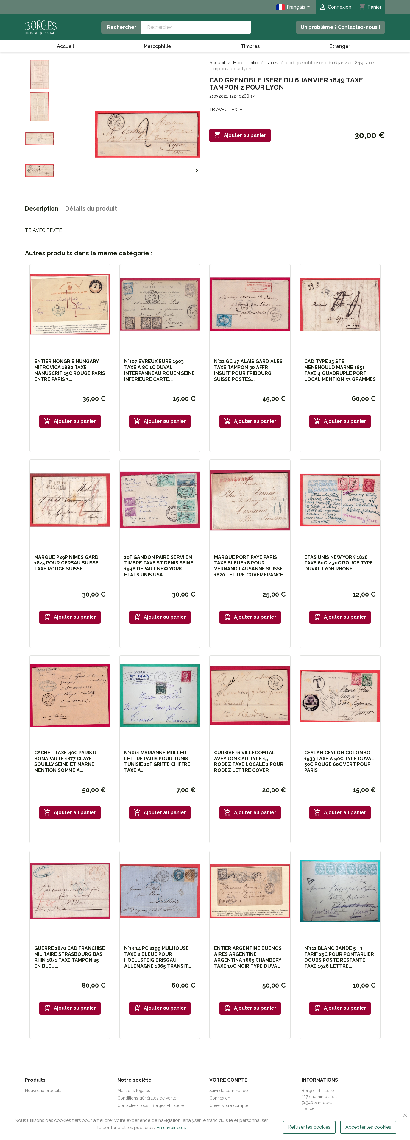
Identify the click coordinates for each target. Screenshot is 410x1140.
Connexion (219, 1098)
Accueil (65, 46)
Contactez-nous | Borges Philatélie (150, 1105)
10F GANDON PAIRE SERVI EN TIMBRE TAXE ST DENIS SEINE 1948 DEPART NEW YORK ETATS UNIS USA (158, 566)
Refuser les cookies (309, 1127)
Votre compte (228, 1080)
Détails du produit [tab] (91, 208)
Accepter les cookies (368, 1127)
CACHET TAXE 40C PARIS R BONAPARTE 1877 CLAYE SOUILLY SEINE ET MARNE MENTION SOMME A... (65, 761)
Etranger (339, 46)
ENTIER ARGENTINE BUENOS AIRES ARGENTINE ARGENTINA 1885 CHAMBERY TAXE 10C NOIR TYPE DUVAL (248, 957)
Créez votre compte (228, 1105)
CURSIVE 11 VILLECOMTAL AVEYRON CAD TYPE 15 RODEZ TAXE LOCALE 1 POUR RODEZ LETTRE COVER (248, 761)
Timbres (250, 46)
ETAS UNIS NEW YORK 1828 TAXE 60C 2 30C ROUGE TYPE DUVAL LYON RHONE (338, 563)
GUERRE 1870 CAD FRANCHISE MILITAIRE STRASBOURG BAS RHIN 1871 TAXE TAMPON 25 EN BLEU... (69, 957)
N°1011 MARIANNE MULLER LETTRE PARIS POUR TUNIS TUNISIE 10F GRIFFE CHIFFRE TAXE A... (157, 761)
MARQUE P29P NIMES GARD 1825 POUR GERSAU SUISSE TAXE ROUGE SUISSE (66, 563)
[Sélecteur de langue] (294, 7)
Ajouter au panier (240, 135)
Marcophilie (157, 46)
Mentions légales (133, 1090)
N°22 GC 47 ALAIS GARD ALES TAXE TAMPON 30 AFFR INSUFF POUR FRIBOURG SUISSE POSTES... (248, 370)
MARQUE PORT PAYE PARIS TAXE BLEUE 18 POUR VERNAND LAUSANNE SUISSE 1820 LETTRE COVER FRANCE (248, 566)
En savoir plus (171, 1127)
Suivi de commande (228, 1090)
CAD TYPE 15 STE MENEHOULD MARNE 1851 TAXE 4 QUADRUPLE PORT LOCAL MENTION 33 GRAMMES (340, 370)
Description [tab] (41, 208)
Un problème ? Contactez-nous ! (340, 27)
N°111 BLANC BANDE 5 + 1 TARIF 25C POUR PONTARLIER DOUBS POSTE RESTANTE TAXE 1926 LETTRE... (339, 957)
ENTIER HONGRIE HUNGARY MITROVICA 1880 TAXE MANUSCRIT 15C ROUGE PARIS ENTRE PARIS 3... (69, 370)
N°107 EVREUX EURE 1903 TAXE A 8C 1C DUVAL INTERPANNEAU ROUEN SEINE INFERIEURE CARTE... (159, 370)
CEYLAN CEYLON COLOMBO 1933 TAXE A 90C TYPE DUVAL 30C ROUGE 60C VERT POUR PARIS (339, 761)
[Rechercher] (196, 27)
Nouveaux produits (43, 1090)
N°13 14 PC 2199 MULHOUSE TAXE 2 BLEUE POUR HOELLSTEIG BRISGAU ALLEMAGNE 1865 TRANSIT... (157, 957)
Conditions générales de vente (146, 1098)
